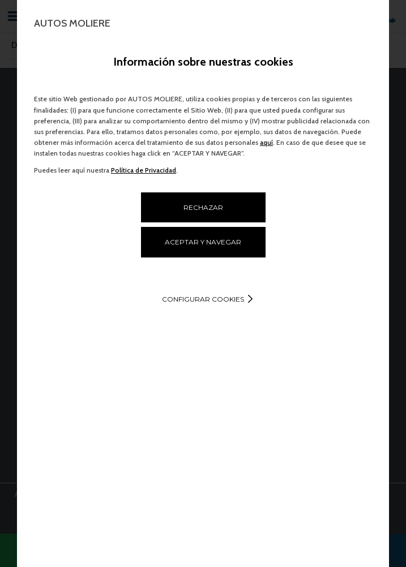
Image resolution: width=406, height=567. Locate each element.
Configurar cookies (203, 299)
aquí (266, 142)
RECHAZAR (203, 207)
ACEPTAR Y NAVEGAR (203, 242)
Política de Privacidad (143, 170)
